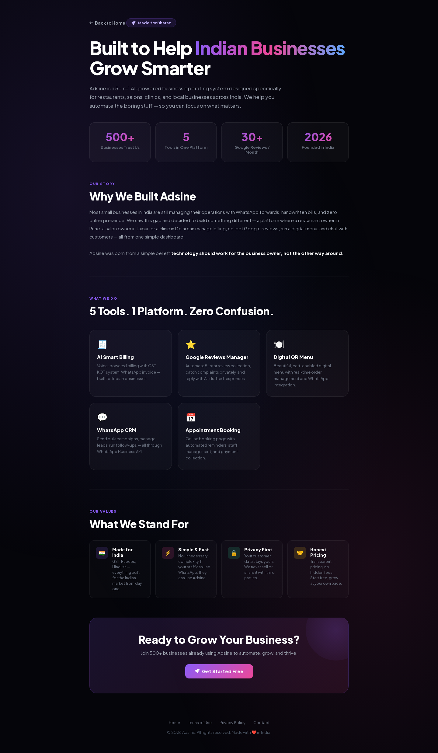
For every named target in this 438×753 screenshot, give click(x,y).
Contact (261, 722)
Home (174, 722)
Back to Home (107, 23)
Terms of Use (200, 722)
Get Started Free (219, 671)
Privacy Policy (232, 722)
